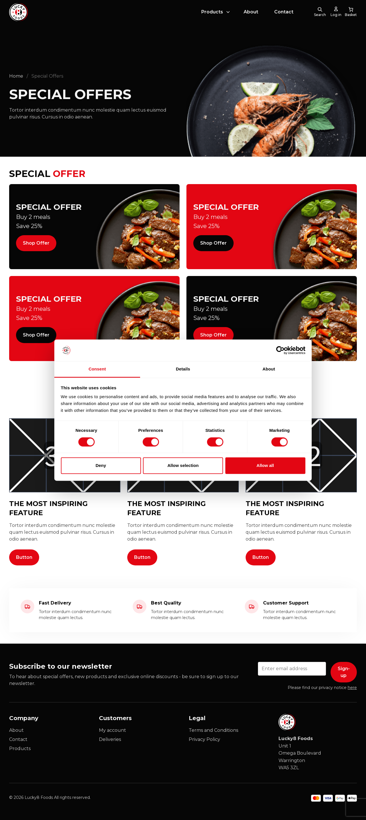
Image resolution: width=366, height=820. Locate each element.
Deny (101, 465)
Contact (283, 18)
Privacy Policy (204, 739)
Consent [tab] (97, 369)
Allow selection (182, 465)
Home (16, 76)
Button (24, 557)
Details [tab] (183, 369)
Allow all (265, 465)
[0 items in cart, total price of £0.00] (351, 18)
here (352, 687)
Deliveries (110, 739)
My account (112, 730)
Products (212, 18)
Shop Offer (36, 243)
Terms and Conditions (213, 730)
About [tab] (268, 369)
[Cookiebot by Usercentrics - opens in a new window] (280, 350)
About (251, 18)
